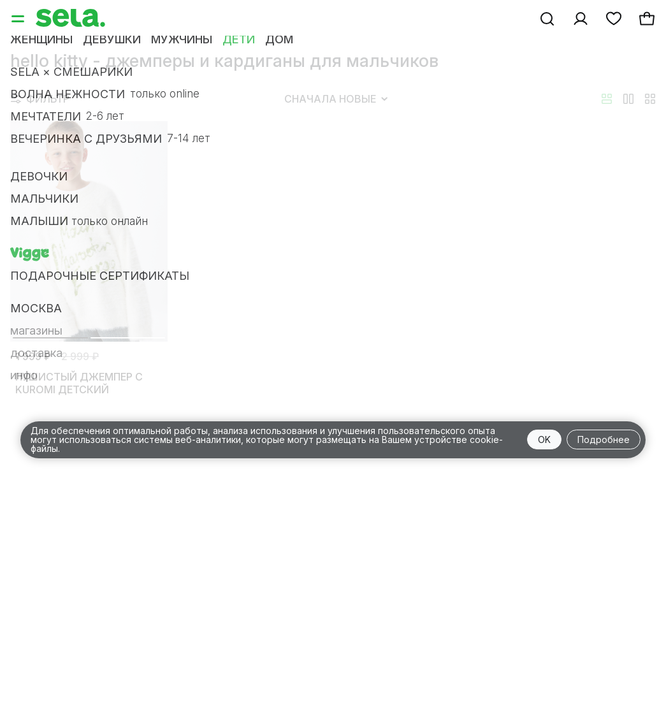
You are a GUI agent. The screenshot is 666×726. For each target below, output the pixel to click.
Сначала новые (335, 98)
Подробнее (603, 439)
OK (544, 439)
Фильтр (40, 98)
